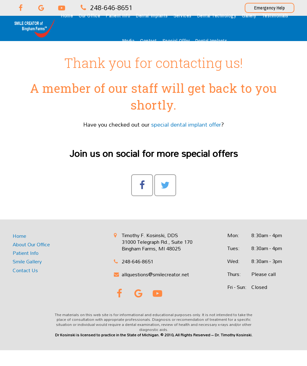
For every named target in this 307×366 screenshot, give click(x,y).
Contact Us (25, 270)
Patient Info (26, 253)
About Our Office (31, 244)
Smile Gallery (27, 261)
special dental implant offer (186, 124)
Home (19, 236)
